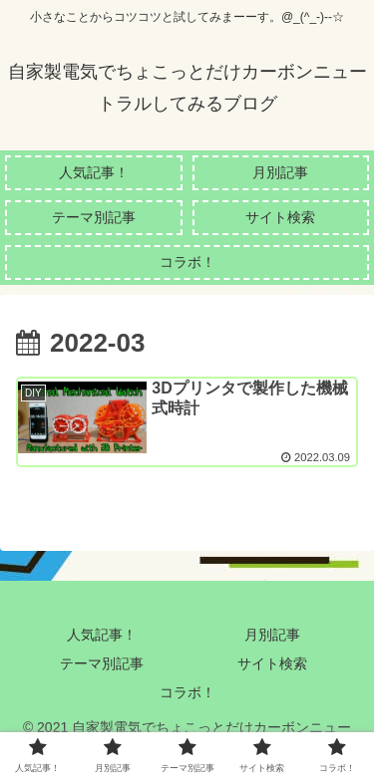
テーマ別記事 (102, 663)
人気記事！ (102, 635)
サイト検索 (272, 663)
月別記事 (272, 635)
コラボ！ (187, 692)
